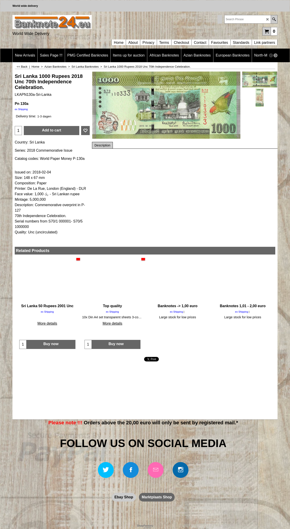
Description (102, 145)
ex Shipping (21, 109)
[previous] (271, 55)
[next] (275, 55)
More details (47, 323)
